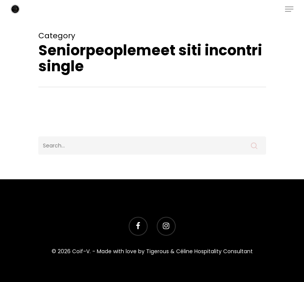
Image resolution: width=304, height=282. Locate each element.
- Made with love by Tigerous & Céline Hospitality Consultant (172, 251)
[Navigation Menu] (289, 9)
